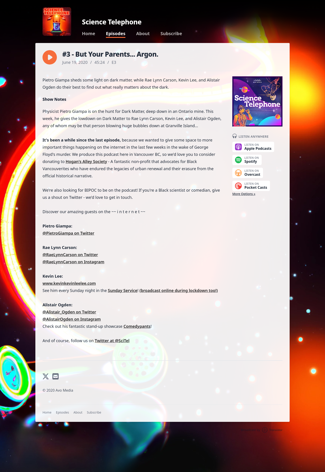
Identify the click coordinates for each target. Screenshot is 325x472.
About (143, 33)
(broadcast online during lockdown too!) (178, 290)
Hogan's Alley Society (86, 161)
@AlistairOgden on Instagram (72, 319)
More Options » (243, 194)
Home (88, 33)
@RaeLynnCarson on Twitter (70, 254)
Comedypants (137, 326)
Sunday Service (122, 290)
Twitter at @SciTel (112, 340)
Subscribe (171, 33)
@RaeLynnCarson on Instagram (73, 261)
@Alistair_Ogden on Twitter (69, 312)
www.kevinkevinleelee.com (69, 283)
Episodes (115, 33)
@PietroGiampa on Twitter (68, 233)
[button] (50, 57)
